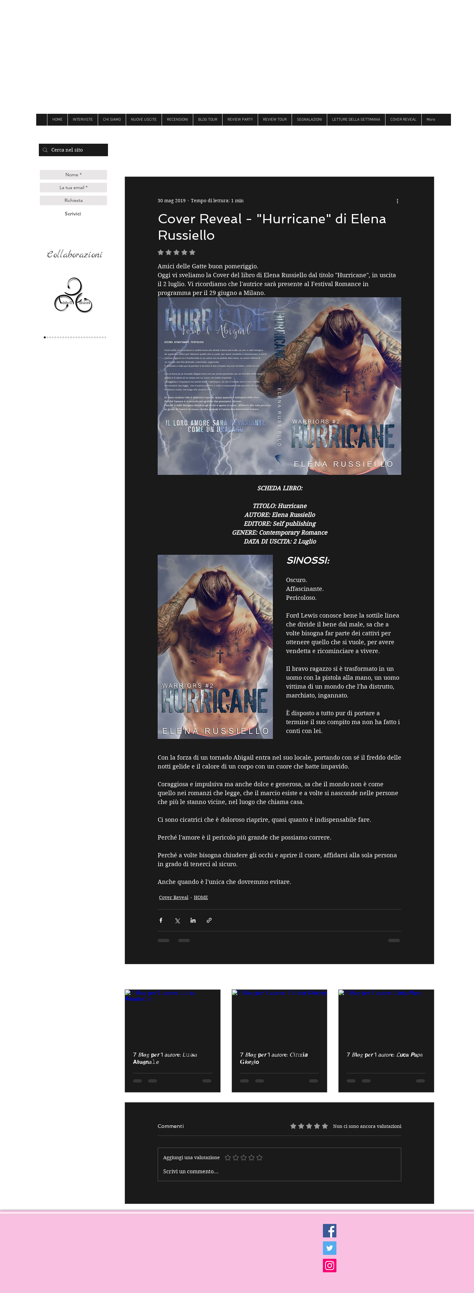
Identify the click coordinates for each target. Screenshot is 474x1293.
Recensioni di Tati (338, 157)
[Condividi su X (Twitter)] (177, 920)
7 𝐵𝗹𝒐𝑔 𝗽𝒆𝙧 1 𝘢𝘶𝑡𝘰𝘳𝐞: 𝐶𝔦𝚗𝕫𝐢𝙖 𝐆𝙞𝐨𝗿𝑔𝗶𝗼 (273, 1058)
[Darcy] (66, 337)
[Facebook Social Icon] (329, 1230)
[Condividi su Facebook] (161, 920)
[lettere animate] (47, 337)
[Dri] (87, 337)
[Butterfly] (79, 337)
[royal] (97, 337)
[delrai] (63, 337)
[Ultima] (100, 337)
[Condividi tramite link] (209, 920)
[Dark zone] (105, 337)
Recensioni (171, 157)
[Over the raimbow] (74, 337)
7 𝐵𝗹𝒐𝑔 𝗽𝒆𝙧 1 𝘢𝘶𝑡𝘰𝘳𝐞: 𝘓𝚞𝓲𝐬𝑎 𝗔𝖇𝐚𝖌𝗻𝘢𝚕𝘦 (165, 1058)
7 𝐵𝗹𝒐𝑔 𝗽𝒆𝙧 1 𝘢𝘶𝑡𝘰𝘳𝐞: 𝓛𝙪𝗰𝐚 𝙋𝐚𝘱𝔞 (385, 1054)
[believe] (95, 337)
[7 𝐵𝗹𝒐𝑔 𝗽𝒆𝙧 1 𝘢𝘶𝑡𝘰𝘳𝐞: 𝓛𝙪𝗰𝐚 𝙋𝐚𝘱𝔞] (386, 1016)
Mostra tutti (421, 977)
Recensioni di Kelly (220, 157)
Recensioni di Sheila (280, 157)
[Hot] (90, 337)
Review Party (387, 157)
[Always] (84, 337)
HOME (201, 897)
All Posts (135, 157)
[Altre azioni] (397, 201)
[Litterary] (76, 337)
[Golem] (103, 337)
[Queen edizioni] (50, 337)
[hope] (68, 337)
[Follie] (82, 337)
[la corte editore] (61, 337)
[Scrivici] (73, 213)
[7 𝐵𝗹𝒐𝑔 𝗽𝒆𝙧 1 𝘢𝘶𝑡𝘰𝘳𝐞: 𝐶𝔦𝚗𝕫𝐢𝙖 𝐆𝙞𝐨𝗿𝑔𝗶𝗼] (279, 1016)
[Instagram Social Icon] (329, 1265)
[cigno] (71, 337)
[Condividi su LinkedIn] (193, 920)
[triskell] (45, 337)
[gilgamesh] (55, 337)
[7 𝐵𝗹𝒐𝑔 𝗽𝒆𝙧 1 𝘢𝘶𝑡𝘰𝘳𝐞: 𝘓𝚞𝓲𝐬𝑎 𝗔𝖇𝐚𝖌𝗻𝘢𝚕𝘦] (172, 1016)
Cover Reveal (173, 897)
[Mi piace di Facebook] (401, 131)
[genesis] (53, 337)
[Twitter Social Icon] (329, 1248)
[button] (426, 156)
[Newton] (92, 337)
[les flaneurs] (58, 337)
